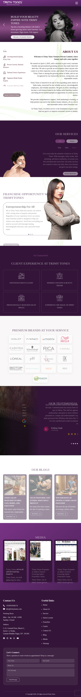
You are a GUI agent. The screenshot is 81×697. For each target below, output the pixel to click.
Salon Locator (48, 618)
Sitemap (46, 643)
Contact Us (47, 631)
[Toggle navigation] (76, 3)
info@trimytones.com (12, 609)
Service (45, 613)
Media (45, 639)
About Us (46, 609)
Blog (44, 635)
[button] (71, 443)
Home (45, 605)
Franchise (46, 622)
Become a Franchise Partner (22, 37)
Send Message (13, 679)
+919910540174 (10, 606)
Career (45, 626)
